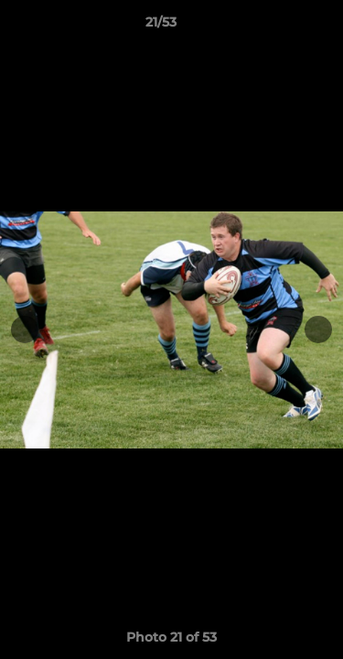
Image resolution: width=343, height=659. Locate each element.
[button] (277, 26)
